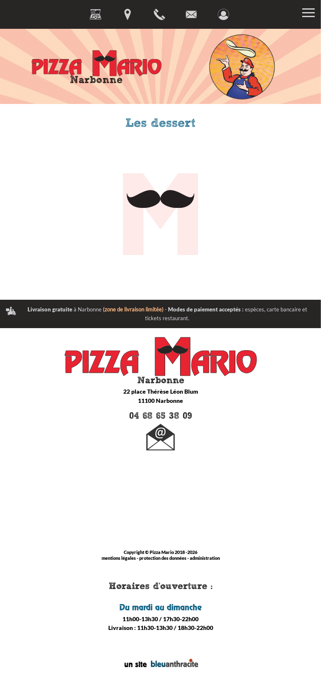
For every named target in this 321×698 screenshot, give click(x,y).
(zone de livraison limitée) (133, 309)
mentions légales (119, 558)
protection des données (162, 558)
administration (205, 558)
